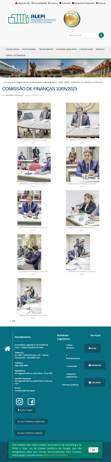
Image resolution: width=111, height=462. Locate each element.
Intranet (95, 382)
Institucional (29, 49)
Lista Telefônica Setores (30, 433)
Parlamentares (73, 358)
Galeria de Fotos (50, 82)
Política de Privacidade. (55, 455)
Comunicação (86, 49)
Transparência (46, 49)
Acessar (102, 3)
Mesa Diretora (70, 346)
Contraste (66, 3)
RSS (14, 321)
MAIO (66, 82)
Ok (93, 450)
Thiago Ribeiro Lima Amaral (14, 95)
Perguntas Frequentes (84, 3)
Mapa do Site (24, 3)
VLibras (54, 3)
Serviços (100, 49)
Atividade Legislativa (66, 49)
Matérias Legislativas (71, 375)
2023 (61, 82)
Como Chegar (25, 410)
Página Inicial (13, 49)
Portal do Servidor (15, 55)
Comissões (72, 366)
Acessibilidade (40, 3)
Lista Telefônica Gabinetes (31, 421)
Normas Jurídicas (71, 384)
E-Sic (92, 348)
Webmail (95, 365)
